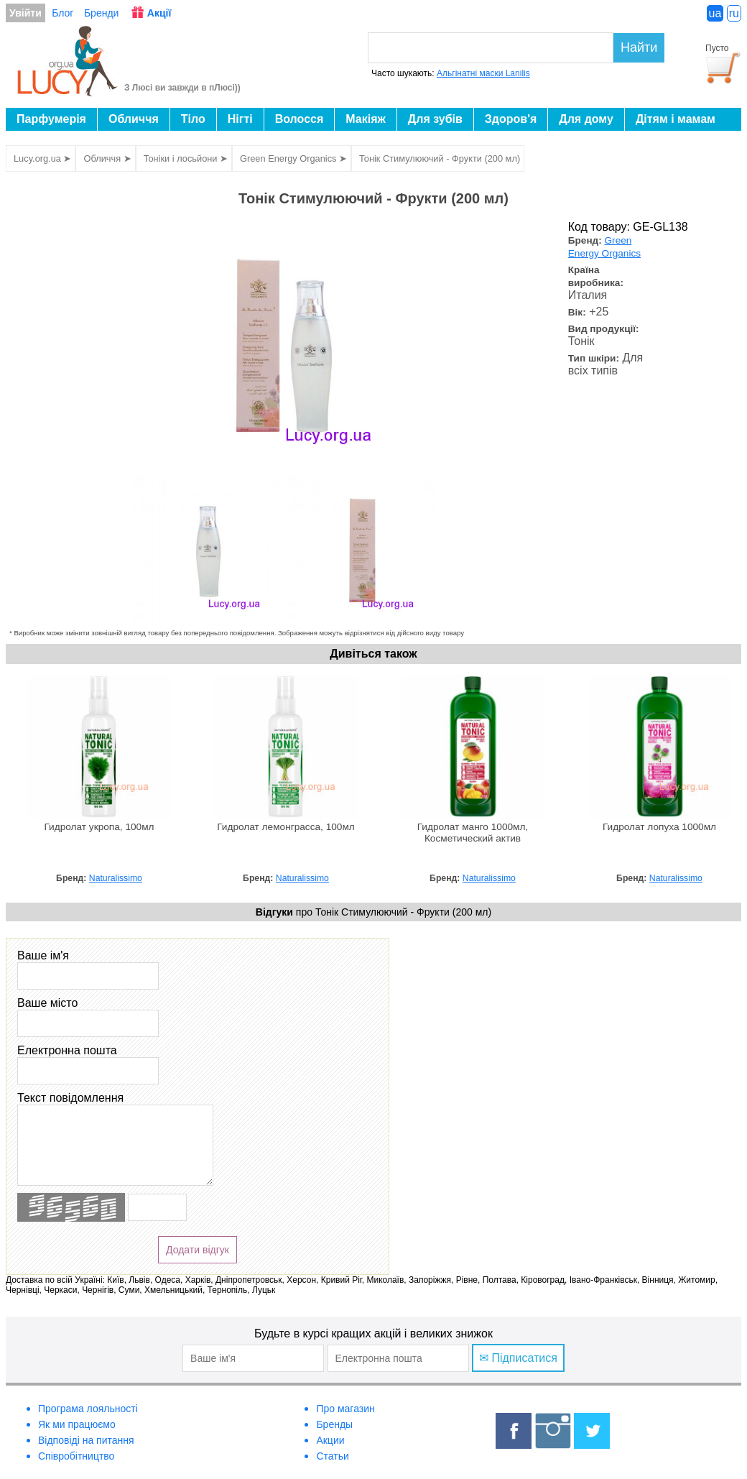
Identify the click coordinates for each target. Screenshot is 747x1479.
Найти (639, 47)
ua (715, 13)
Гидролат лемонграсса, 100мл (286, 826)
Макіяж (365, 119)
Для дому (586, 119)
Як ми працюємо (77, 1424)
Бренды (334, 1424)
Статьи (332, 1456)
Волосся (299, 119)
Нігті (240, 119)
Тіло (193, 119)
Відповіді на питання (86, 1440)
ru (734, 13)
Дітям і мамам (675, 119)
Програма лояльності (88, 1408)
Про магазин (345, 1408)
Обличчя (133, 119)
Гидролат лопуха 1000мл (659, 826)
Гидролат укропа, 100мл (99, 826)
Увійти (25, 13)
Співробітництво (76, 1456)
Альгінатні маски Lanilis (483, 73)
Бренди (101, 13)
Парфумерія (51, 119)
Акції (159, 13)
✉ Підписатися (518, 1358)
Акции (330, 1440)
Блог (62, 13)
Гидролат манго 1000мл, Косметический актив (473, 832)
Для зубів (435, 119)
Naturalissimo (115, 878)
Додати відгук (197, 1249)
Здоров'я (511, 119)
